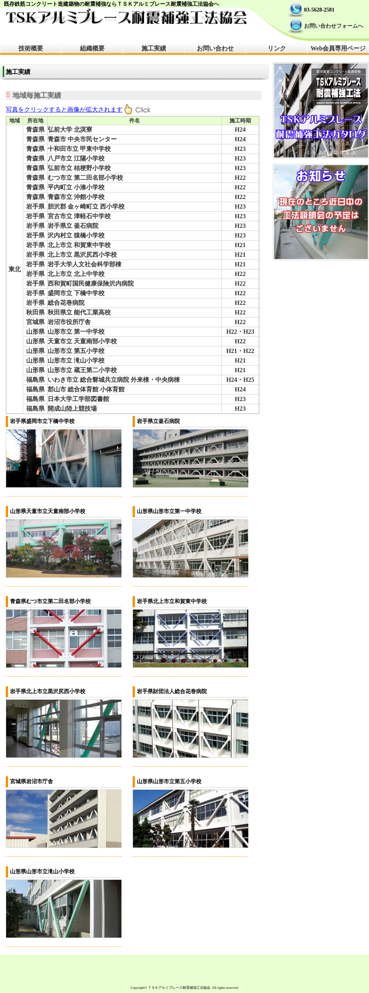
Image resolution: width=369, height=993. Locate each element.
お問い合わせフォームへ (333, 26)
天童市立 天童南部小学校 (82, 341)
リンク (277, 48)
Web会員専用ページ (338, 48)
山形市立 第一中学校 (76, 331)
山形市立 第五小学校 (76, 351)
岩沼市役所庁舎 (69, 322)
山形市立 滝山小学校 (76, 360)
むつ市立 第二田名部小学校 (85, 177)
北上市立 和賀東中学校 (79, 245)
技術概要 (30, 48)
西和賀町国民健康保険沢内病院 (91, 283)
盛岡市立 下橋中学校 (76, 293)
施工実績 (153, 48)
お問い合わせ (215, 48)
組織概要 (92, 48)
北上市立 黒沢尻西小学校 (82, 254)
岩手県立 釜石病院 (73, 225)
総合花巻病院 (66, 302)
